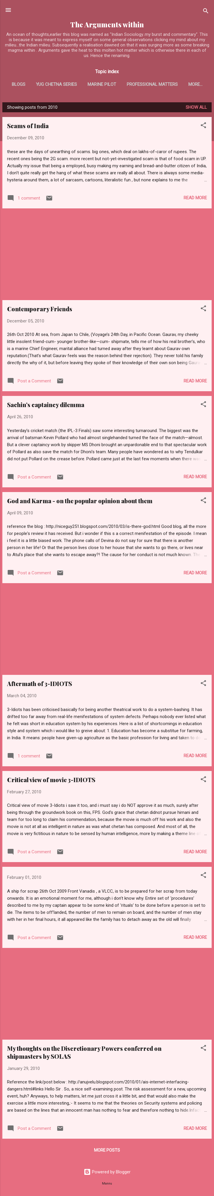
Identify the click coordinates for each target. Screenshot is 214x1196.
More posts (107, 1151)
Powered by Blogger (107, 1173)
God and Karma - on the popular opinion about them (79, 502)
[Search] (205, 12)
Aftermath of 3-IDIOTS (39, 685)
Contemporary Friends (39, 310)
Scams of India (28, 127)
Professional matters (164, 84)
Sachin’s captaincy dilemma (45, 406)
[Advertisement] (107, 255)
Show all (196, 108)
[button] (203, 127)
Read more (195, 199)
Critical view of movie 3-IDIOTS (51, 781)
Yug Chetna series (68, 84)
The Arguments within (107, 24)
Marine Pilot (114, 84)
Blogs (31, 84)
